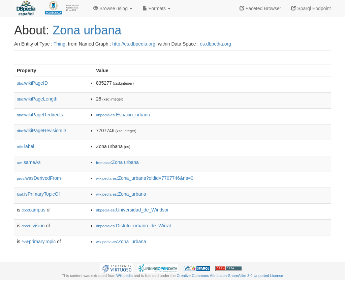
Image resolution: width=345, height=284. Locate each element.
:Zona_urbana (121, 194)
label (25, 146)
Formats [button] (156, 8)
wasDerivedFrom (39, 178)
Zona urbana (87, 30)
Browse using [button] (112, 8)
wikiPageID (32, 83)
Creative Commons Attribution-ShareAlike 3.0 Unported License (230, 276)
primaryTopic (39, 241)
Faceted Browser (260, 8)
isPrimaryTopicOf (38, 194)
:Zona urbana (117, 162)
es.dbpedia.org (215, 44)
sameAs (28, 162)
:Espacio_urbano (123, 114)
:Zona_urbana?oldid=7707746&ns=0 (144, 178)
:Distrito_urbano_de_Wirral (133, 225)
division (33, 225)
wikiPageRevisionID (41, 130)
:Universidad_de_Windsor (132, 209)
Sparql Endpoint (311, 8)
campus (33, 209)
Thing (59, 44)
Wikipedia (124, 276)
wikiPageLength (37, 99)
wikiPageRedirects (40, 114)
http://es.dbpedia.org (133, 44)
